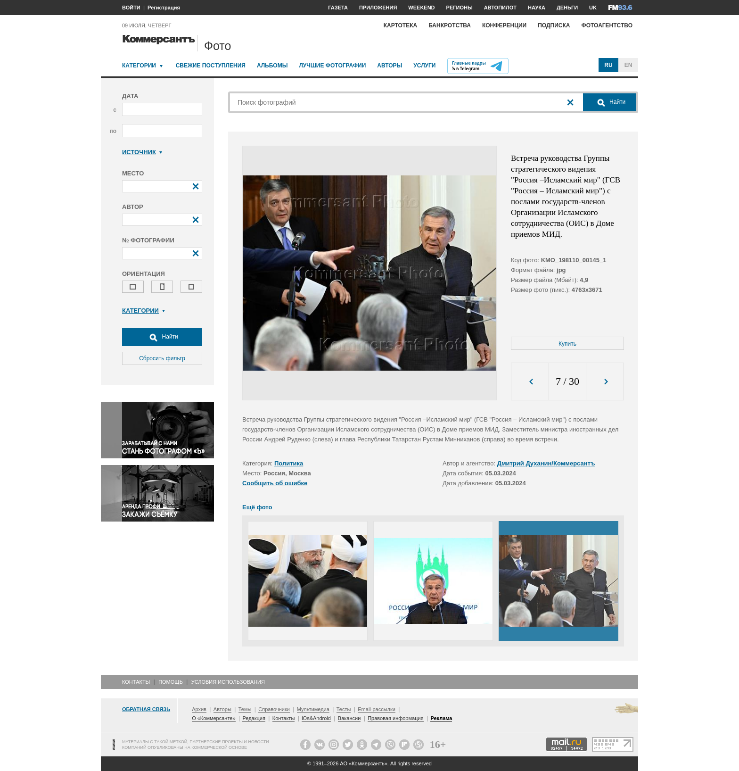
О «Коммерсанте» (213, 718)
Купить (567, 343)
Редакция (253, 718)
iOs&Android (316, 718)
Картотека (401, 25)
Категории (139, 65)
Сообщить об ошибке (274, 483)
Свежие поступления (211, 65)
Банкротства (449, 25)
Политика (288, 463)
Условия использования (228, 682)
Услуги (424, 65)
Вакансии (349, 718)
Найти (162, 337)
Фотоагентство (606, 25)
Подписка (554, 25)
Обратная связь (146, 709)
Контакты (136, 682)
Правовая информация (395, 718)
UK (593, 7)
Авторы (389, 65)
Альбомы (272, 65)
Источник (142, 152)
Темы (245, 709)
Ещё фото (257, 507)
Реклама (441, 718)
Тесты (344, 709)
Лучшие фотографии (332, 65)
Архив (199, 709)
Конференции (504, 25)
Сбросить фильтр (162, 358)
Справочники (274, 709)
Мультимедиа (313, 709)
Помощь (170, 682)
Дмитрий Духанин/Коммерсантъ (546, 463)
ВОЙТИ (131, 7)
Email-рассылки (376, 709)
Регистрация (164, 7)
